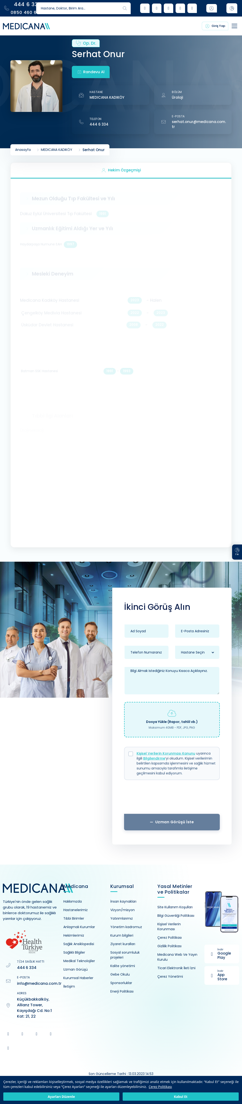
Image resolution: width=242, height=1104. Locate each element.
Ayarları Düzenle (61, 1096)
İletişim (69, 986)
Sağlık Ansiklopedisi (78, 944)
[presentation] (171, 798)
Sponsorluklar (121, 983)
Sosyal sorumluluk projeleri (125, 955)
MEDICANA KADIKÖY (107, 97)
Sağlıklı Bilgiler (74, 952)
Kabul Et (180, 1096)
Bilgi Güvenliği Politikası (175, 915)
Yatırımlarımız (121, 918)
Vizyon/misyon (122, 910)
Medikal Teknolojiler (79, 961)
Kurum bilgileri (121, 935)
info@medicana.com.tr (39, 983)
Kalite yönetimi (122, 966)
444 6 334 (99, 124)
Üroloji (177, 97)
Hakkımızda (72, 901)
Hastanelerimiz (75, 910)
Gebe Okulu (120, 974)
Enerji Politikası (122, 991)
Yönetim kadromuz (126, 927)
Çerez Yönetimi (170, 976)
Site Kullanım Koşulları (175, 907)
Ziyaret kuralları (122, 944)
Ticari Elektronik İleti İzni (176, 968)
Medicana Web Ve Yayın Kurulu (177, 957)
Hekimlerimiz (73, 935)
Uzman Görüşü (75, 969)
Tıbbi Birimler (73, 918)
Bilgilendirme (154, 758)
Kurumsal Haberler (78, 978)
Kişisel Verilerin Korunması (169, 926)
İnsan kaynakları (123, 901)
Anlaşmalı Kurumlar (79, 927)
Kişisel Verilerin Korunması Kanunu (166, 753)
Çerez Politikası (160, 1086)
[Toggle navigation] (229, 26)
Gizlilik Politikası (169, 946)
